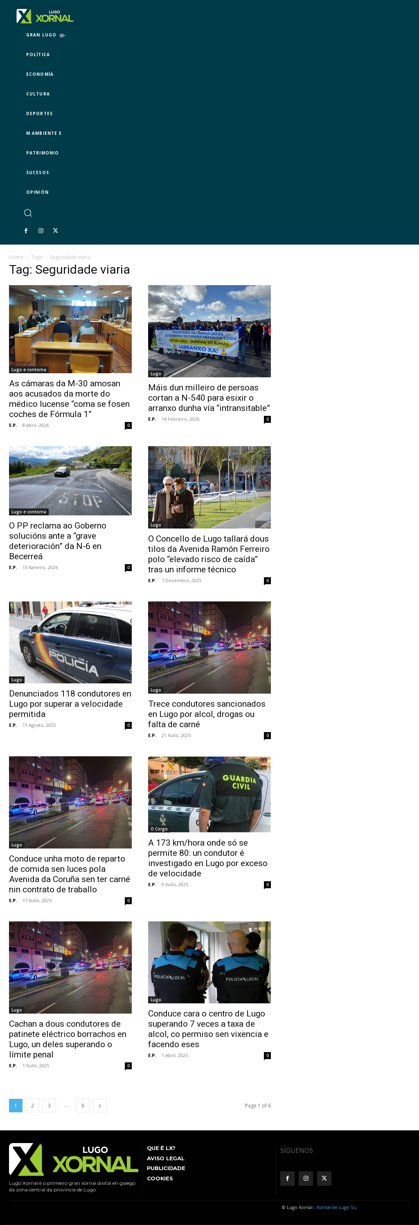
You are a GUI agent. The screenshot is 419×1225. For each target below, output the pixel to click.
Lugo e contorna (28, 369)
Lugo (156, 374)
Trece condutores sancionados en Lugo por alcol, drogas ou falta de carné (207, 714)
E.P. (13, 425)
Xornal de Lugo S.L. (337, 1207)
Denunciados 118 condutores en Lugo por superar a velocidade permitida (70, 704)
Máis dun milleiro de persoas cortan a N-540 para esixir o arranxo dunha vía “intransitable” (209, 398)
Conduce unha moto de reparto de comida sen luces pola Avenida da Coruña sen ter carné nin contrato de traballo (69, 874)
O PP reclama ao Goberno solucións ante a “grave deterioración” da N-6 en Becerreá (57, 541)
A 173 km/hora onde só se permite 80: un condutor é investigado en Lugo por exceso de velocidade (208, 858)
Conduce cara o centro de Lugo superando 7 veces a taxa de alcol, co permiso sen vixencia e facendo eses (208, 1029)
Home (16, 257)
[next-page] (100, 1105)
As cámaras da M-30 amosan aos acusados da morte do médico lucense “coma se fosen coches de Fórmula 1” (69, 399)
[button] (27, 212)
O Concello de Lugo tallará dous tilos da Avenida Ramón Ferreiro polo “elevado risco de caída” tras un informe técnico (209, 554)
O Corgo (159, 829)
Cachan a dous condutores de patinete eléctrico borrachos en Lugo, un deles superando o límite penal (67, 1039)
